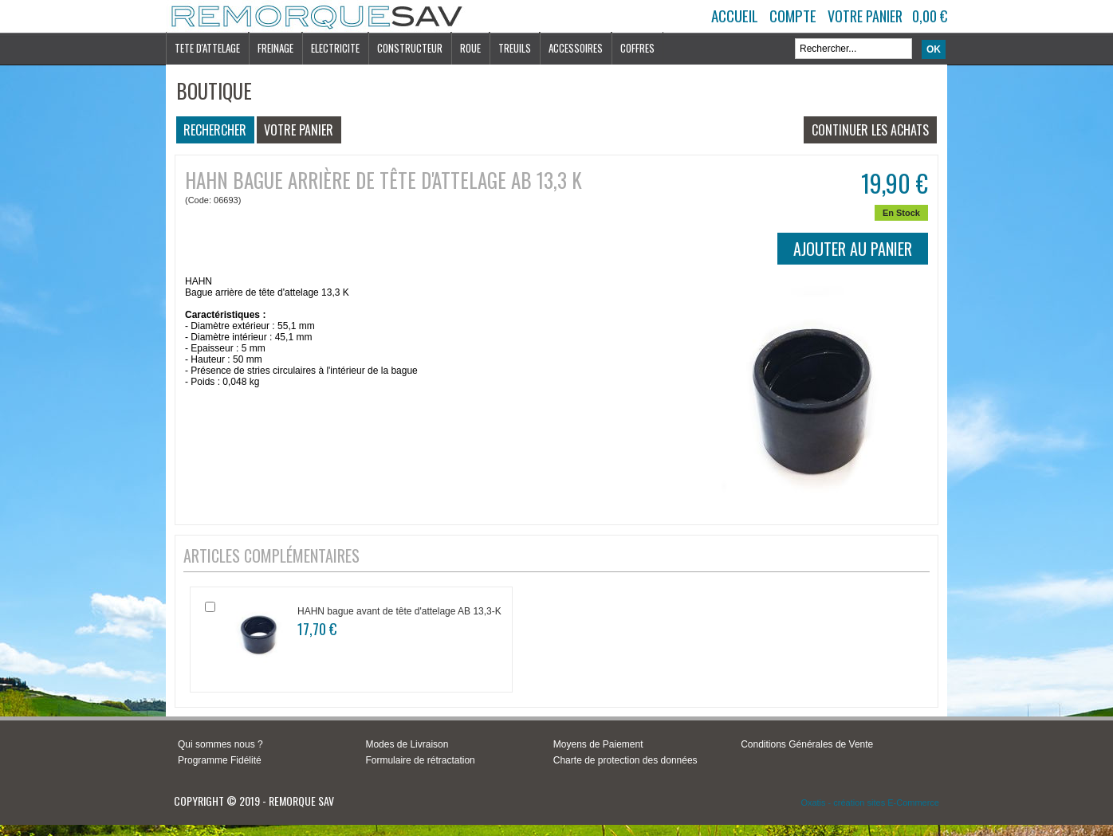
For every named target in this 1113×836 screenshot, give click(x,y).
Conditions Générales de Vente (807, 744)
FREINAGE (275, 48)
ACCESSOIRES (576, 48)
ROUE (470, 48)
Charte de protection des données (625, 760)
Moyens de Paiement (598, 744)
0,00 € (929, 16)
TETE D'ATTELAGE (207, 48)
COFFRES (637, 48)
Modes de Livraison (406, 744)
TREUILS (514, 48)
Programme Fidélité (220, 760)
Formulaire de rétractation (419, 760)
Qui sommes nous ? (220, 744)
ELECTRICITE (335, 48)
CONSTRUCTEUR (409, 48)
